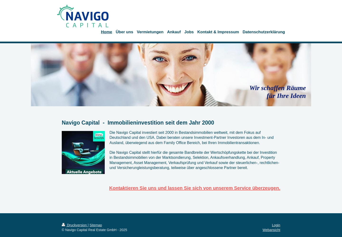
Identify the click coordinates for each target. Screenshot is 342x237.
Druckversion (75, 225)
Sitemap (96, 225)
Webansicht (271, 230)
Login (276, 225)
